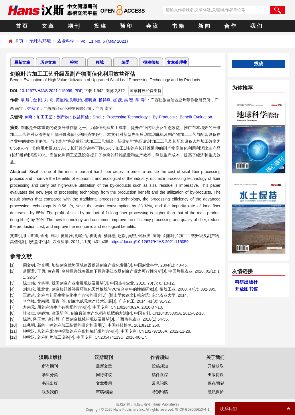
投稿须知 (151, 62)
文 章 (48, 26)
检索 (74, 62)
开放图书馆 (246, 289)
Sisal (97, 117)
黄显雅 (62, 100)
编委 (125, 62)
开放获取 (216, 366)
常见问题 (160, 383)
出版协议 (216, 374)
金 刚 (37, 100)
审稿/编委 (104, 392)
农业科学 (65, 41)
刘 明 (49, 100)
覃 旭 (26, 100)
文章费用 (104, 383)
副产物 (63, 117)
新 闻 (204, 26)
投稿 (258, 63)
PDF (78, 90)
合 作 (230, 26)
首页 (19, 41)
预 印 (126, 26)
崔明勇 (90, 100)
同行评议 (104, 374)
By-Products (163, 117)
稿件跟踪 (160, 374)
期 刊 (74, 26)
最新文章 (22, 62)
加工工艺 (45, 117)
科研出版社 (246, 282)
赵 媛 (117, 100)
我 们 (256, 26)
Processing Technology (126, 117)
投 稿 (100, 26)
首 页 (21, 26)
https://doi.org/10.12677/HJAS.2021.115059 (149, 241)
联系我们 (50, 392)
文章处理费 (177, 62)
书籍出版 (50, 383)
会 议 (152, 26)
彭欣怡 (76, 100)
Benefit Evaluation (195, 117)
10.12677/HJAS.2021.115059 (45, 90)
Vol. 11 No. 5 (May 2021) (104, 41)
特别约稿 (160, 392)
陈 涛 (140, 100)
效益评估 (81, 117)
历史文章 (48, 62)
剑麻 (29, 117)
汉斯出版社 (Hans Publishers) (156, 404)
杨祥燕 (105, 100)
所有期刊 (50, 366)
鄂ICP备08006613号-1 (192, 410)
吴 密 (128, 100)
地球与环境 (40, 41)
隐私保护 (216, 392)
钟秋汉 (33, 108)
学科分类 (50, 374)
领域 (100, 62)
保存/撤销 (216, 383)
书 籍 (178, 26)
